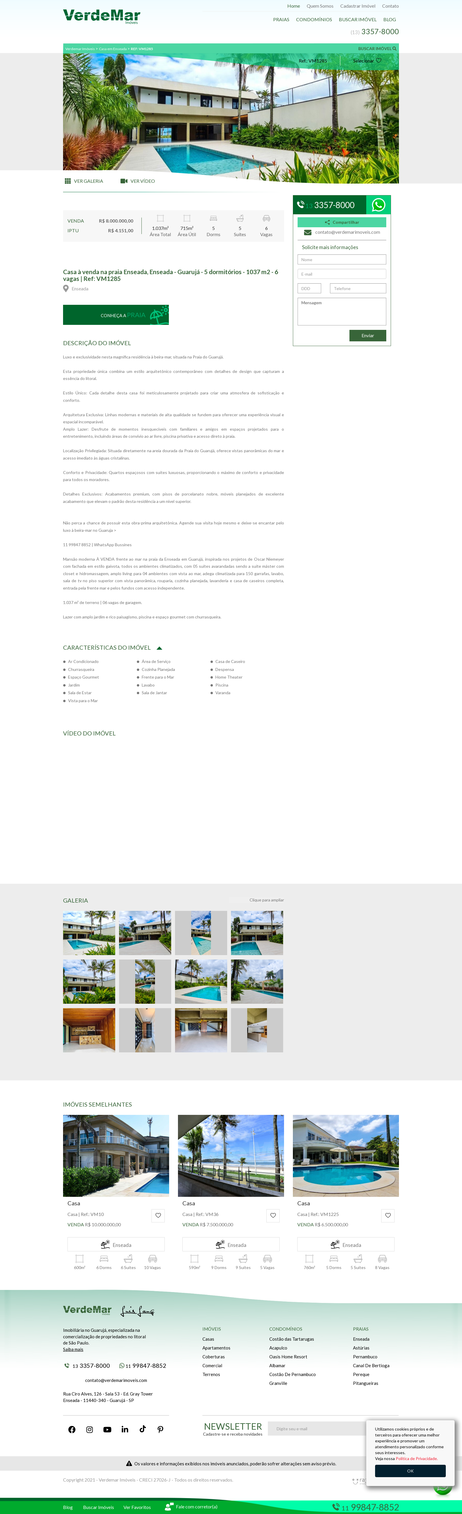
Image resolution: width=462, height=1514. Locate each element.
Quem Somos (320, 6)
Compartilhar (342, 222)
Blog (389, 19)
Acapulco (278, 1347)
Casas (208, 1339)
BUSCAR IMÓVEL (377, 48)
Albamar (277, 1365)
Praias (281, 19)
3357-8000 (87, 1365)
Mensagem (342, 311)
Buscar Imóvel (358, 19)
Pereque (361, 1374)
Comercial (212, 1365)
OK (410, 1470)
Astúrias (361, 1347)
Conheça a (123, 315)
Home (293, 6)
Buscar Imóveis (98, 1507)
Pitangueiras (365, 1383)
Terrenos (211, 1374)
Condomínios (314, 19)
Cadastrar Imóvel (357, 6)
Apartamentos (216, 1347)
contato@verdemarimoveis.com (116, 1380)
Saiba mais (73, 1349)
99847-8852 (142, 1365)
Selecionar (367, 60)
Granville (278, 1383)
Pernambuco (365, 1356)
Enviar (368, 335)
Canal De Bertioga (371, 1365)
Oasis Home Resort (288, 1356)
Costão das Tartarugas (291, 1339)
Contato (390, 6)
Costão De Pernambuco (292, 1374)
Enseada (361, 1339)
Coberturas (213, 1356)
